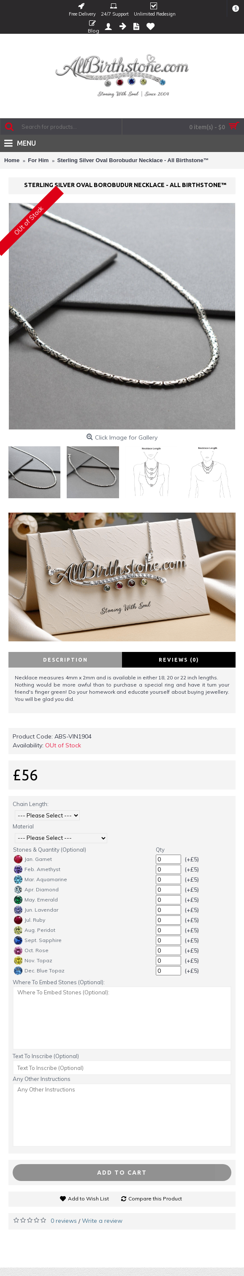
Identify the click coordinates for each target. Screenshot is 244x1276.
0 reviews (64, 1220)
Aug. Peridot (34, 930)
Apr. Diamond (36, 889)
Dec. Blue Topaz (39, 971)
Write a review (102, 1220)
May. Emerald (36, 900)
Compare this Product (155, 1198)
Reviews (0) (179, 659)
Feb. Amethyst (37, 869)
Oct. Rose (31, 950)
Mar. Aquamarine (40, 879)
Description (65, 659)
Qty (160, 849)
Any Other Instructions (41, 1078)
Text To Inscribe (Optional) (46, 1056)
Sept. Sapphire (38, 940)
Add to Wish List (88, 1198)
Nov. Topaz (33, 960)
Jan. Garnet (33, 859)
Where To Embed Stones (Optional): (59, 982)
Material (23, 826)
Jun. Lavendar (36, 910)
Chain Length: (31, 804)
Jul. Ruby (29, 920)
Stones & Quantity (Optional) (49, 849)
